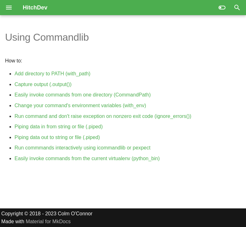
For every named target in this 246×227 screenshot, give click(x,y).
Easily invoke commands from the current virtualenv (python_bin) (87, 158)
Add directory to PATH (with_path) (52, 73)
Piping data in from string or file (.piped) (59, 126)
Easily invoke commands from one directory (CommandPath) (83, 94)
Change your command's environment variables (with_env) (80, 105)
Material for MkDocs (48, 221)
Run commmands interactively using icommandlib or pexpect (82, 147)
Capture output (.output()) (43, 84)
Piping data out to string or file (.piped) (57, 137)
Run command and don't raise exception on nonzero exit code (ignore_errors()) (103, 116)
